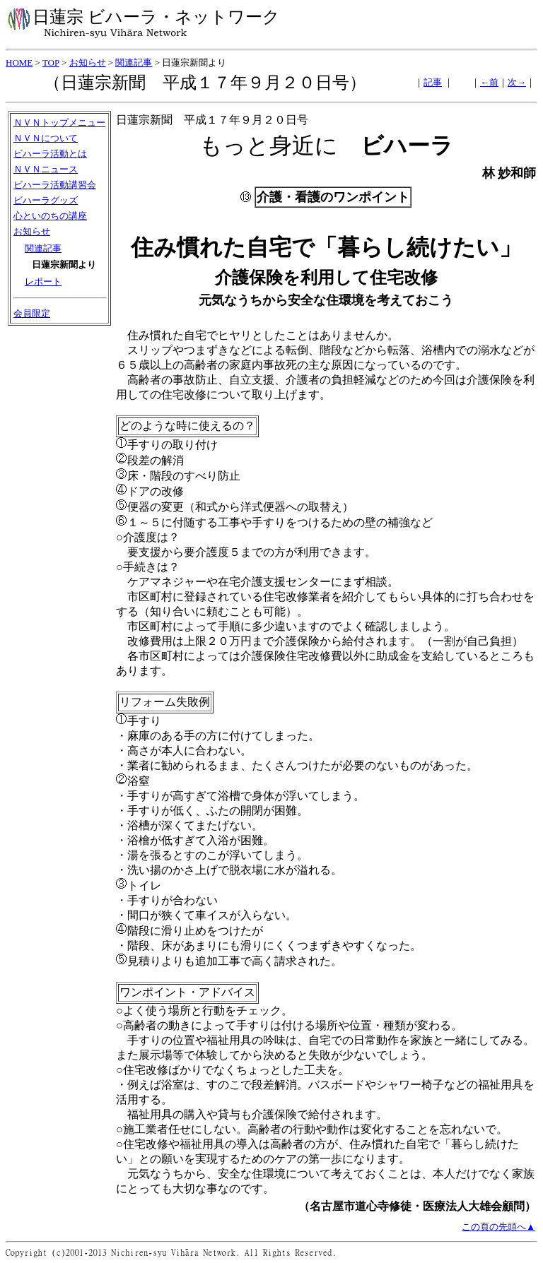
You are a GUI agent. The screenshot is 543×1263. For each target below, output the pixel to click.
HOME (19, 62)
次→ (517, 82)
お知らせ (87, 62)
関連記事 (133, 62)
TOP (50, 62)
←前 (489, 82)
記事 (433, 82)
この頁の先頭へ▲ (498, 1226)
